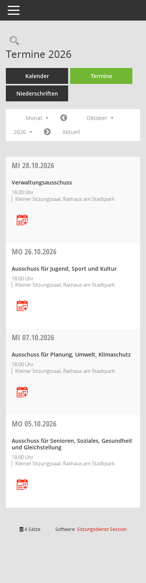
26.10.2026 (34, 251)
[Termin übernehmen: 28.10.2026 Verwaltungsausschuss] (22, 220)
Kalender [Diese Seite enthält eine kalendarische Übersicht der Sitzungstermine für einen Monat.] (37, 76)
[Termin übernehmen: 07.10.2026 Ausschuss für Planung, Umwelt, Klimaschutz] (22, 392)
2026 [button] (23, 132)
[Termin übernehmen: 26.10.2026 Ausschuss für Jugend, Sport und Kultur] (22, 306)
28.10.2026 (33, 165)
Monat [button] (37, 118)
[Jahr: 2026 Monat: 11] (47, 132)
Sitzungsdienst (102, 529)
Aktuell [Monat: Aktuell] (71, 132)
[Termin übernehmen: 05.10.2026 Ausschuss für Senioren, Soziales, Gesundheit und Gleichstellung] (22, 485)
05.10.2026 (34, 423)
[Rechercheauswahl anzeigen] (12, 41)
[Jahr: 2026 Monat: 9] (64, 118)
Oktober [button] (100, 118)
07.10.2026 (33, 337)
